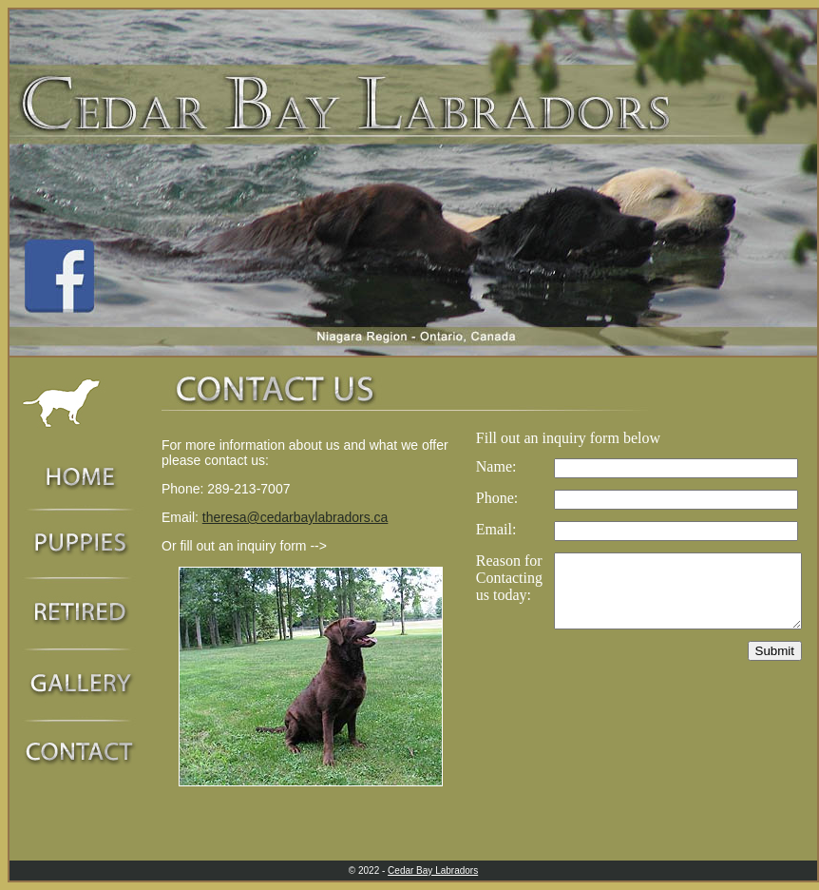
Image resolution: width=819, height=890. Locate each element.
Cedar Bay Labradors (433, 870)
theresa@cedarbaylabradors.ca (295, 517)
